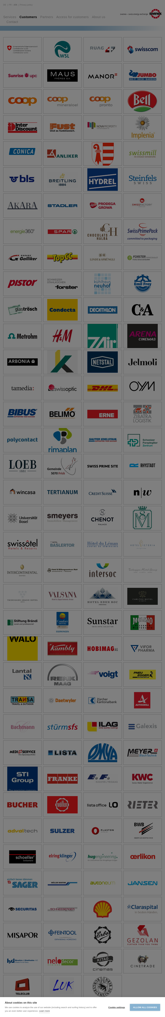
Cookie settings (116, 1007)
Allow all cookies (145, 1007)
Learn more (44, 1011)
